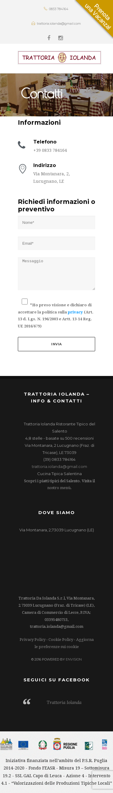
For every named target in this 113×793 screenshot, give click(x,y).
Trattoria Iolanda (64, 702)
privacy (75, 312)
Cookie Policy (60, 639)
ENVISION (74, 659)
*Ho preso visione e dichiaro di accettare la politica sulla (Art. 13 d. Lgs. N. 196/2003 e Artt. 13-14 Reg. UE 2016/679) (55, 315)
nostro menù (58, 488)
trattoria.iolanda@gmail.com (59, 466)
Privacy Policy (32, 639)
